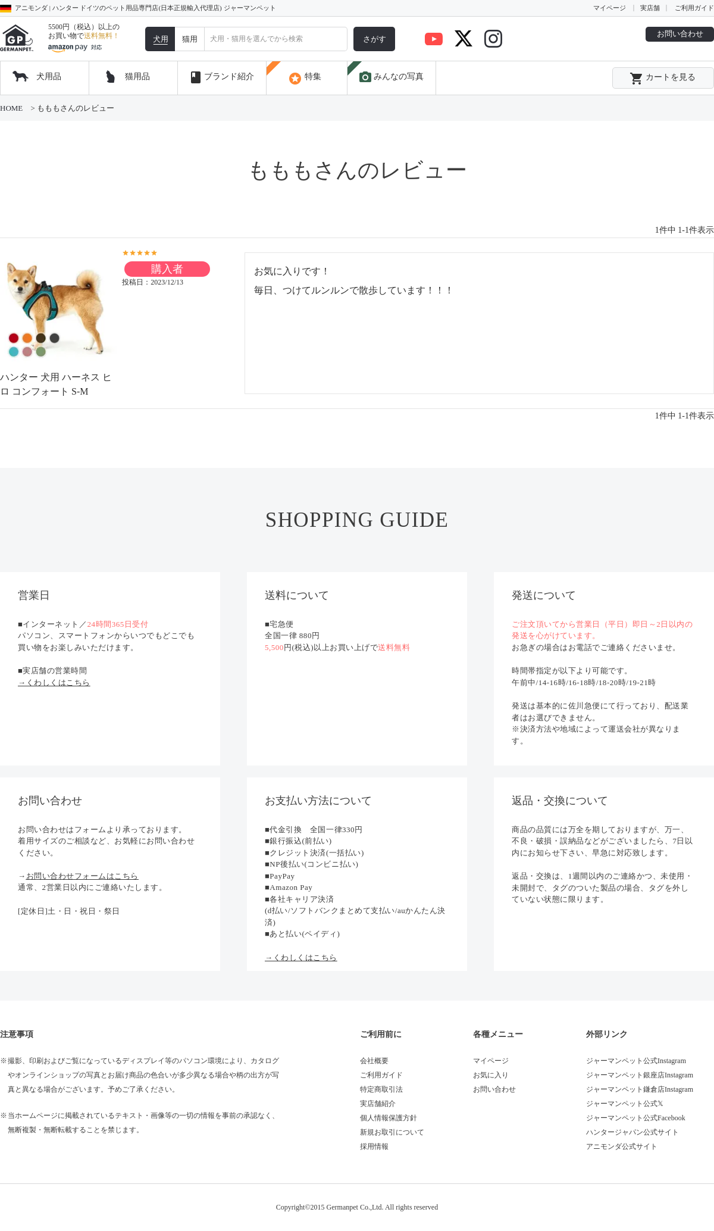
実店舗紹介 (378, 1103)
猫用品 (137, 76)
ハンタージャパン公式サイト (632, 1132)
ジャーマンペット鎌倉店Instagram (639, 1089)
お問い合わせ (680, 33)
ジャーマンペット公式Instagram (636, 1061)
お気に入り (491, 1075)
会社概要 (374, 1061)
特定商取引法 (381, 1089)
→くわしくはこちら (54, 682)
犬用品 (48, 76)
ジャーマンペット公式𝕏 (624, 1103)
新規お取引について (392, 1132)
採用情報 (374, 1146)
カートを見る (663, 78)
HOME (11, 108)
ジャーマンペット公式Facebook (635, 1118)
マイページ (609, 7)
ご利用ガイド (694, 7)
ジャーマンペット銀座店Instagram (639, 1075)
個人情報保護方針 (388, 1118)
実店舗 (650, 7)
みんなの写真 (391, 77)
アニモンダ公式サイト (621, 1146)
